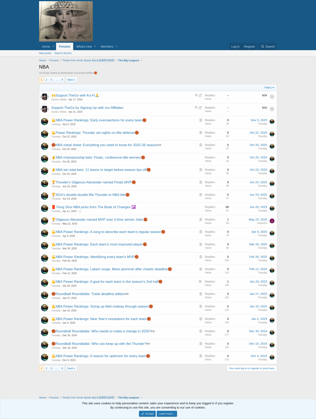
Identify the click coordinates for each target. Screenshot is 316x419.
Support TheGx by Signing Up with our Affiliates (87, 108)
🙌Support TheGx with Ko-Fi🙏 (75, 95)
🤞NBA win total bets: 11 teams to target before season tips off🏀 (101, 170)
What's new (84, 46)
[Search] (268, 46)
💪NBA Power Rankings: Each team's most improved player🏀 (99, 244)
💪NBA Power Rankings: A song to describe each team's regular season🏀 (108, 232)
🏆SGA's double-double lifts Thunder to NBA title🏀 (90, 195)
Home (46, 46)
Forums (64, 46)
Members (107, 46)
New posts (45, 53)
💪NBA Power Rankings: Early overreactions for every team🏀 (99, 120)
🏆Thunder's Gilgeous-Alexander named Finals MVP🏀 (93, 182)
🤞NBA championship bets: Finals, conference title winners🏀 (98, 157)
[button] (53, 46)
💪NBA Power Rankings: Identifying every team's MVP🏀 (95, 257)
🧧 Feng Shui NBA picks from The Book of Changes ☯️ (93, 207)
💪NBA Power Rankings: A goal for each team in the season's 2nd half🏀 (107, 282)
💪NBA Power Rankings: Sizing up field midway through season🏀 (102, 306)
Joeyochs (262, 223)
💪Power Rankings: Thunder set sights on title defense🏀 (95, 133)
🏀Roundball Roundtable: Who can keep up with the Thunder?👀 (101, 344)
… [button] (56, 79)
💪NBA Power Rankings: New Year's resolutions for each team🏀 (101, 319)
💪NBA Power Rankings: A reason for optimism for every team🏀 (100, 356)
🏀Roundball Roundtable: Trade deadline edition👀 (90, 294)
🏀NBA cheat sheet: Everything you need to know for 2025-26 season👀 (106, 145)
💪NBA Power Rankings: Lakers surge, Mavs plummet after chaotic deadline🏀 (111, 269)
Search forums (63, 53)
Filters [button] (268, 87)
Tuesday (56, 124)
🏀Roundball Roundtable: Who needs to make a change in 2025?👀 (103, 331)
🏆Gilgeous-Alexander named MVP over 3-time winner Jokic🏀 (99, 219)
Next (70, 79)
